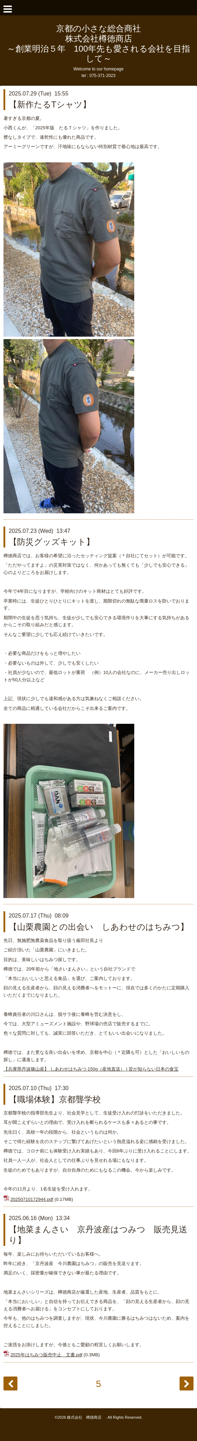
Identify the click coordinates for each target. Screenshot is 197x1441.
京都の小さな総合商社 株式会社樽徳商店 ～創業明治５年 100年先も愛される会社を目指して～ (98, 43)
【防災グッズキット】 (51, 541)
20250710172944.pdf (31, 1199)
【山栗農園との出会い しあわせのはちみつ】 (99, 927)
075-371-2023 (102, 75)
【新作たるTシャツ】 (50, 104)
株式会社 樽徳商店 (86, 1417)
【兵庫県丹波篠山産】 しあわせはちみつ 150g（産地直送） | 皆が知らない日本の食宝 (91, 1069)
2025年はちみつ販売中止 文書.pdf (46, 1354)
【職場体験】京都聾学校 (55, 1099)
